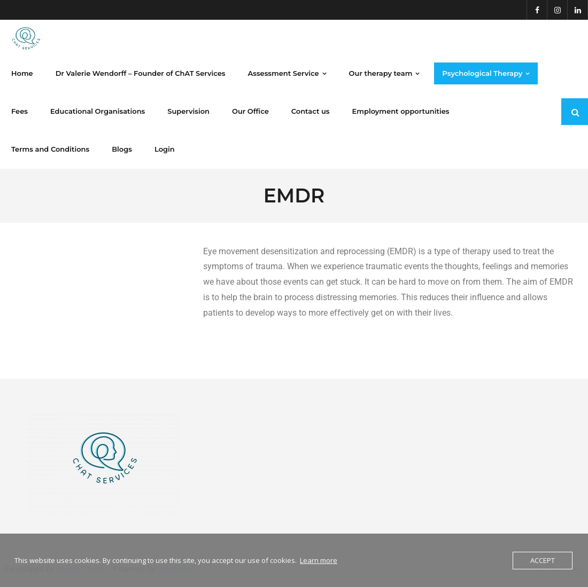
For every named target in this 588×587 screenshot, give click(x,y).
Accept (542, 560)
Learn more (318, 560)
